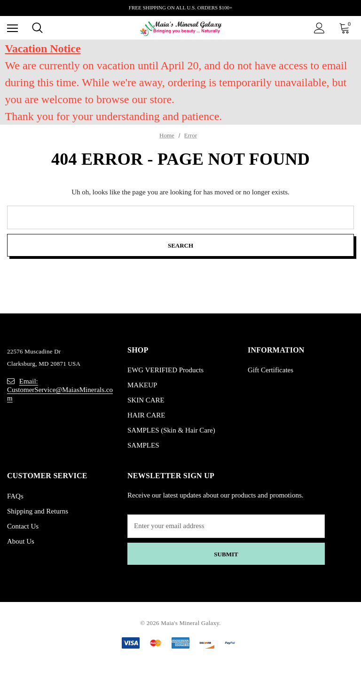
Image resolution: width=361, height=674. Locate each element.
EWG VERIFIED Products (165, 370)
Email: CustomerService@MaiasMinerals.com (60, 389)
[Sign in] (319, 28)
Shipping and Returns (37, 511)
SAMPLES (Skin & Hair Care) (171, 430)
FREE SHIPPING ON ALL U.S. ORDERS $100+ (180, 7)
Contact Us (23, 526)
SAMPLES (143, 445)
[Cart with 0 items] (346, 27)
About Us (20, 541)
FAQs (15, 496)
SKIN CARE (146, 400)
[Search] (37, 27)
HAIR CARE (146, 415)
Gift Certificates (270, 370)
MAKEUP (142, 385)
